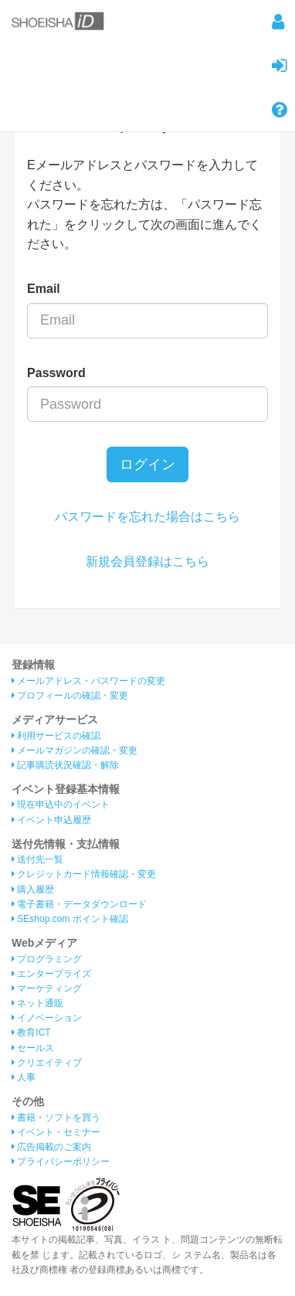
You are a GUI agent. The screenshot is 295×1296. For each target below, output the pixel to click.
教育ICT (31, 1032)
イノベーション (47, 1017)
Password (56, 372)
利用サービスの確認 (56, 735)
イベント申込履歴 (51, 820)
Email (43, 288)
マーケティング (47, 988)
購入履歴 (33, 889)
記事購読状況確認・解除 (65, 765)
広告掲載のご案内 (51, 1146)
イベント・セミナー (56, 1132)
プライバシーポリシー (61, 1161)
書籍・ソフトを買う (56, 1117)
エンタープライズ (51, 973)
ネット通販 (37, 1003)
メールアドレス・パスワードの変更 (88, 680)
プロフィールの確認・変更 (70, 695)
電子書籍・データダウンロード (79, 904)
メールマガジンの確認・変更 (74, 750)
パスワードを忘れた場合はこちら (147, 516)
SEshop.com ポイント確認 (70, 918)
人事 (24, 1077)
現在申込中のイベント (61, 804)
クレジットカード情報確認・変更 (84, 874)
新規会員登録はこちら (147, 561)
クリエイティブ (47, 1062)
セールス (33, 1048)
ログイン (147, 464)
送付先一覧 (37, 859)
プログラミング (47, 959)
